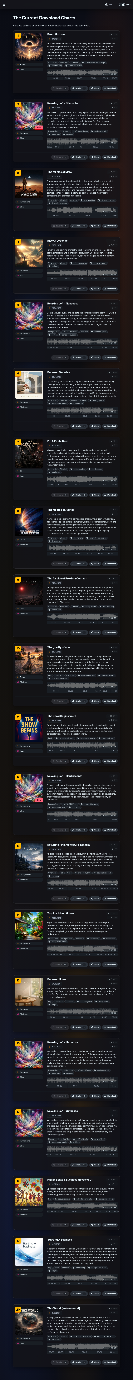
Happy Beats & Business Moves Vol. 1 (69, 1179)
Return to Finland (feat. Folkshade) (68, 844)
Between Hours (56, 979)
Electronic (64, 63)
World (68, 873)
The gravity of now (58, 647)
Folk (61, 873)
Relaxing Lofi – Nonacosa (62, 303)
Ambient (74, 63)
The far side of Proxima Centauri (67, 578)
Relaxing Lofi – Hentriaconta (64, 776)
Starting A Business (59, 1239)
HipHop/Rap (68, 1070)
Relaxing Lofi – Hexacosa (62, 1042)
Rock (50, 738)
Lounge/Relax (53, 131)
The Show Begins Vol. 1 (61, 716)
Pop (50, 675)
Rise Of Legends (57, 240)
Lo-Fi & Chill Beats (80, 131)
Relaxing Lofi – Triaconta (62, 103)
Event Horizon (56, 34)
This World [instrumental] (63, 1308)
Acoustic (84, 332)
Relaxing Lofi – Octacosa (62, 1111)
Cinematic (52, 63)
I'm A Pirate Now (57, 441)
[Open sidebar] (4, 5)
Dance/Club (53, 939)
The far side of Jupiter (60, 509)
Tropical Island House (60, 913)
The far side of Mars (59, 172)
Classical (63, 200)
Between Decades (58, 372)
